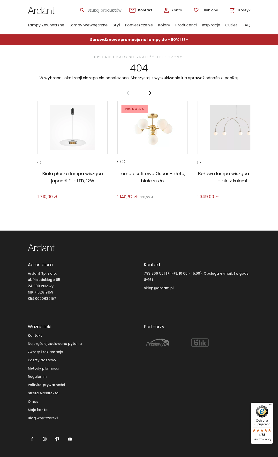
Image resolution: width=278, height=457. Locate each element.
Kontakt (35, 335)
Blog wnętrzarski (43, 418)
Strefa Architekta (43, 393)
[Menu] (270, 406)
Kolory (164, 25)
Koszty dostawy (42, 360)
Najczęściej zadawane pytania (55, 343)
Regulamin (37, 376)
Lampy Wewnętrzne (88, 25)
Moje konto (38, 409)
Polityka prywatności (46, 384)
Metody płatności (43, 368)
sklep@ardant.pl (159, 288)
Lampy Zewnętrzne (46, 25)
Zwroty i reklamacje (45, 351)
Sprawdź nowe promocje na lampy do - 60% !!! (137, 39)
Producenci (186, 25)
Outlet (231, 25)
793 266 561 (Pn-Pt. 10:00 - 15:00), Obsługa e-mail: (188, 273)
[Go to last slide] (130, 93)
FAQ (246, 25)
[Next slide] (144, 93)
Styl (116, 25)
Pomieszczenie (139, 25)
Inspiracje (211, 25)
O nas (33, 401)
